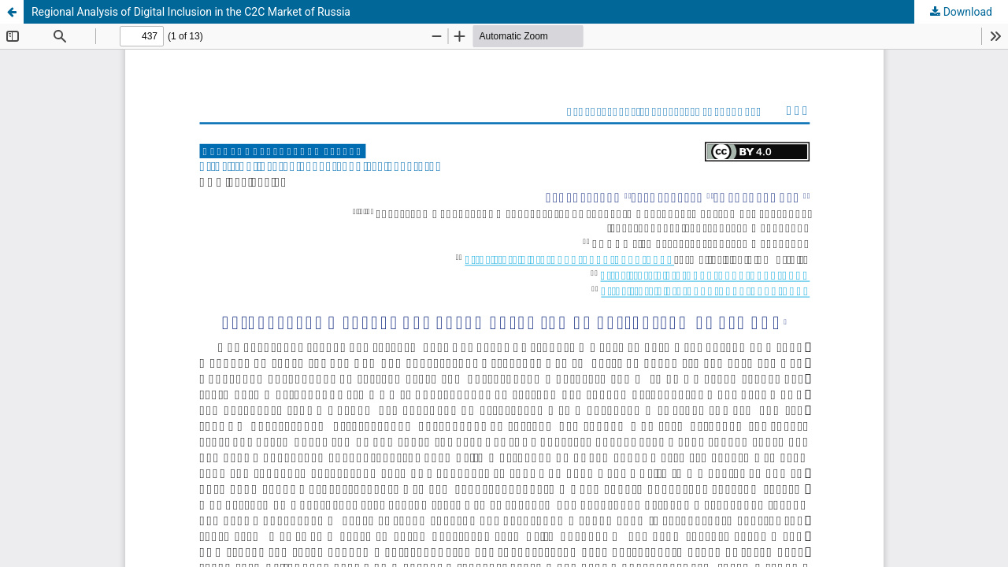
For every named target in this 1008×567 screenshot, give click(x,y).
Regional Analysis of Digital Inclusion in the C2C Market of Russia (191, 12)
